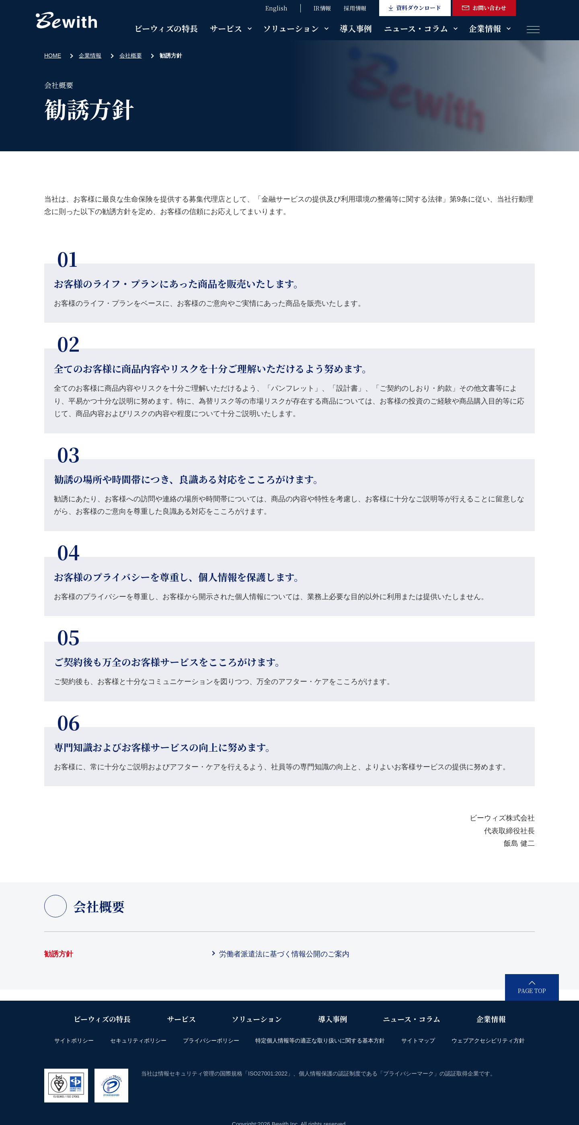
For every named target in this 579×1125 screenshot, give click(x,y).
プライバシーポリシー (211, 1040)
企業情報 (485, 28)
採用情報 (355, 8)
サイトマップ (418, 1040)
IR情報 (322, 8)
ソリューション (291, 28)
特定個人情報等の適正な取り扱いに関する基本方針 (320, 1040)
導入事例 (356, 28)
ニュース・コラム (416, 28)
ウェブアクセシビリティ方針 (488, 1040)
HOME (52, 55)
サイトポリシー (74, 1040)
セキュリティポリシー (138, 1040)
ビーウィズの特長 (166, 28)
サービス (226, 28)
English (276, 8)
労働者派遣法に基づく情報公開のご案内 (284, 954)
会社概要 (130, 55)
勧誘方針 (58, 954)
